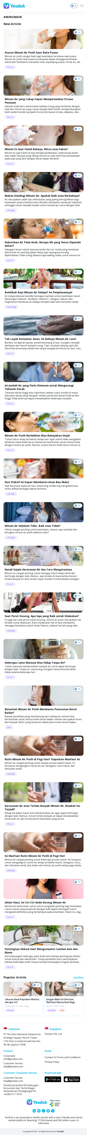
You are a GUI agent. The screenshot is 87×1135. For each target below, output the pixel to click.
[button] (22, 998)
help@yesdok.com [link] (13, 1066)
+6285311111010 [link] (12, 1094)
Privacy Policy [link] (52, 1061)
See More (78, 977)
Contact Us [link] (51, 1057)
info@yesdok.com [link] (12, 1059)
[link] (34, 1111)
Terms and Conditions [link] (69, 1057)
